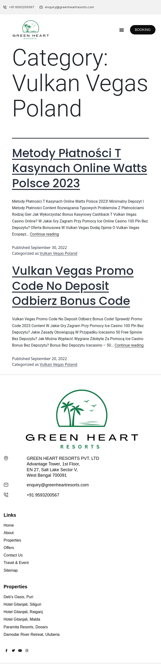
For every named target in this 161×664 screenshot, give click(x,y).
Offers (9, 548)
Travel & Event (16, 563)
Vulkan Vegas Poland (58, 253)
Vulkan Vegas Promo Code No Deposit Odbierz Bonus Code (73, 286)
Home (9, 525)
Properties (12, 540)
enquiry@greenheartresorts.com (58, 485)
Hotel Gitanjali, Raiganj (23, 612)
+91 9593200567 (43, 495)
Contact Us (13, 555)
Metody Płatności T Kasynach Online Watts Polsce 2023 (79, 168)
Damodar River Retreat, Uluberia (32, 634)
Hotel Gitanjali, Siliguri (22, 604)
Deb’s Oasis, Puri (18, 597)
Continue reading (44, 234)
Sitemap (11, 570)
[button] (121, 30)
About (9, 533)
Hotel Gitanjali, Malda (22, 619)
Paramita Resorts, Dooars (26, 627)
